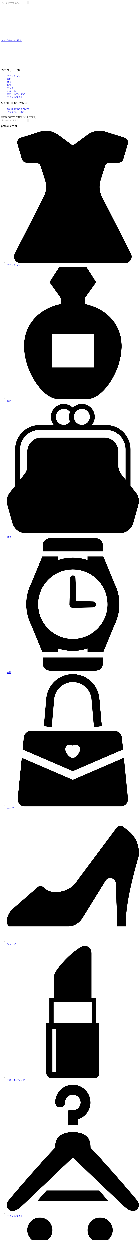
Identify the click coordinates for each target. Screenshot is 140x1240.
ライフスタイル (15, 97)
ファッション (13, 76)
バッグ (10, 88)
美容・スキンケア (16, 94)
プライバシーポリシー (18, 112)
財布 (9, 82)
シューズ (11, 91)
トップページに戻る (11, 40)
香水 (9, 79)
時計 (9, 85)
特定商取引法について (18, 109)
